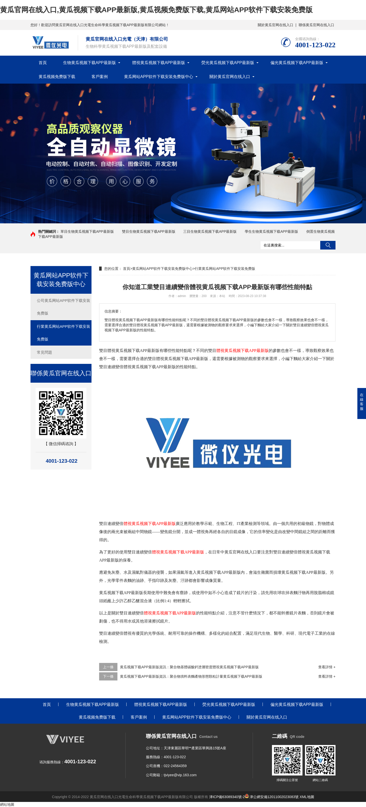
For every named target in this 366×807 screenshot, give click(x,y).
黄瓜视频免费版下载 (57, 76)
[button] (181, 219)
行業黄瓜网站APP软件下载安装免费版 (63, 332)
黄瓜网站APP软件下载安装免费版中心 (158, 76)
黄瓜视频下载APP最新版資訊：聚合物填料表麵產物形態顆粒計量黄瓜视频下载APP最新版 (191, 676)
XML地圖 (307, 797)
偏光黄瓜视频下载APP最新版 (296, 62)
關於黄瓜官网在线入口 (275, 25)
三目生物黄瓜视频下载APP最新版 (210, 231)
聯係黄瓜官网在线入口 (316, 25)
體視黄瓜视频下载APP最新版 (158, 62)
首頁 (43, 62)
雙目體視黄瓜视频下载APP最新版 (129, 350)
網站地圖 (7, 804)
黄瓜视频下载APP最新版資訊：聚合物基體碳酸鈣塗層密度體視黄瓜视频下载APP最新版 (189, 667)
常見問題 (44, 352)
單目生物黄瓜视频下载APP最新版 (87, 231)
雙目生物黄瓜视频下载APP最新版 (148, 231)
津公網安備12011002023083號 (272, 797)
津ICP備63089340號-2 (227, 797)
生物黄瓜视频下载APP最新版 (89, 62)
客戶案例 (100, 76)
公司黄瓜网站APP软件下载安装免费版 (63, 306)
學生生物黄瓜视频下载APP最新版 (271, 231)
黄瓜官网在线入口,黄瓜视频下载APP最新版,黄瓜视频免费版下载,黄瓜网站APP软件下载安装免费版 (156, 10)
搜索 (328, 245)
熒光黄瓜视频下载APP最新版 (227, 62)
